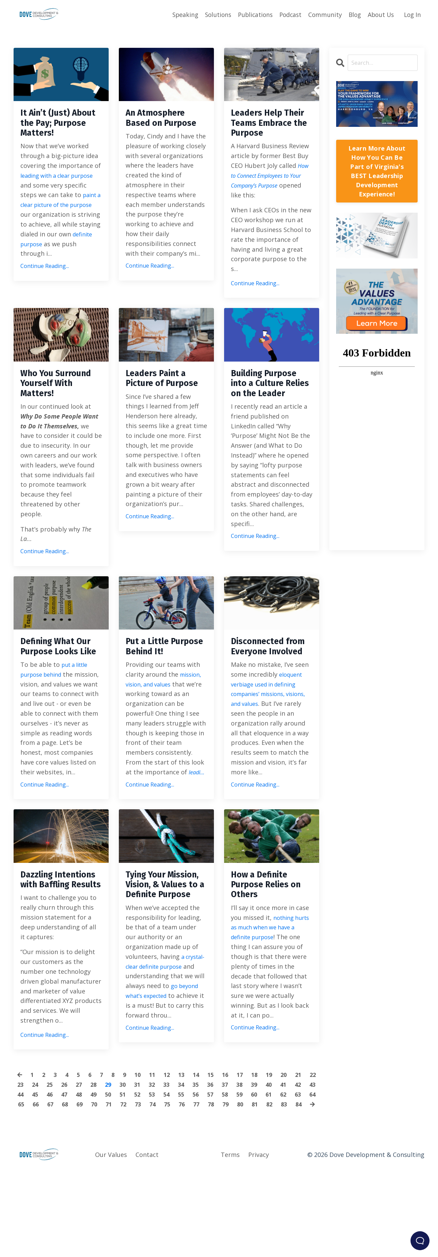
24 (52, 1160)
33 (189, 1160)
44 (52, 1170)
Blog (352, 14)
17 (250, 1150)
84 (174, 1189)
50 (143, 1170)
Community (322, 14)
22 (21, 1160)
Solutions (210, 14)
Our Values (111, 1240)
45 (67, 1170)
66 (82, 1180)
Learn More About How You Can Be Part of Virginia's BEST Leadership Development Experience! (377, 171)
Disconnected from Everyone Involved (265, 692)
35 (220, 1160)
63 (36, 1180)
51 (159, 1170)
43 (36, 1170)
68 (113, 1180)
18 (265, 1150)
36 (235, 1160)
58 (265, 1170)
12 (173, 1150)
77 (250, 1180)
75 (220, 1180)
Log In (412, 14)
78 (265, 1180)
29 (128, 1160)
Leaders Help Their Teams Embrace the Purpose (261, 132)
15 (219, 1150)
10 (143, 1150)
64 (52, 1180)
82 (144, 1189)
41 (311, 1160)
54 (204, 1170)
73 (189, 1180)
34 (204, 1160)
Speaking (176, 14)
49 (128, 1170)
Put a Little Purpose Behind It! (163, 692)
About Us (379, 14)
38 (265, 1160)
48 (113, 1170)
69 (128, 1180)
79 (281, 1180)
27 (97, 1160)
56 (235, 1170)
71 (159, 1180)
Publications (249, 14)
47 (97, 1170)
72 (174, 1180)
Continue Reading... (44, 282)
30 (143, 1160)
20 (295, 1150)
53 (189, 1170)
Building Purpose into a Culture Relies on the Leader (271, 411)
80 (296, 1180)
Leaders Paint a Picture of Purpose (162, 405)
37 (250, 1160)
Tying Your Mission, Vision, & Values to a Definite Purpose (165, 948)
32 (174, 1160)
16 (234, 1150)
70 (143, 1180)
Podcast (286, 14)
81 (311, 1180)
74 (204, 1180)
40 (296, 1160)
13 (188, 1150)
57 (250, 1170)
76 (235, 1180)
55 (220, 1170)
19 (280, 1150)
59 (281, 1170)
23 (36, 1160)
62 (21, 1180)
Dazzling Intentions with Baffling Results (57, 942)
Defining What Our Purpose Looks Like (53, 692)
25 (67, 1160)
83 (159, 1189)
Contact (147, 1240)
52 (174, 1170)
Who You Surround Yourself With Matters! (51, 411)
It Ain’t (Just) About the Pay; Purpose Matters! (60, 126)
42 (21, 1170)
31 (159, 1160)
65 (67, 1180)
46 (82, 1170)
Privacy (258, 1240)
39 (281, 1160)
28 (113, 1160)
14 (204, 1150)
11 (158, 1150)
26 (82, 1160)
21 (311, 1150)
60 (296, 1170)
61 (311, 1170)
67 (97, 1180)
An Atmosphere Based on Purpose (162, 126)
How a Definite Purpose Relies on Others (266, 942)
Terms (230, 1240)
